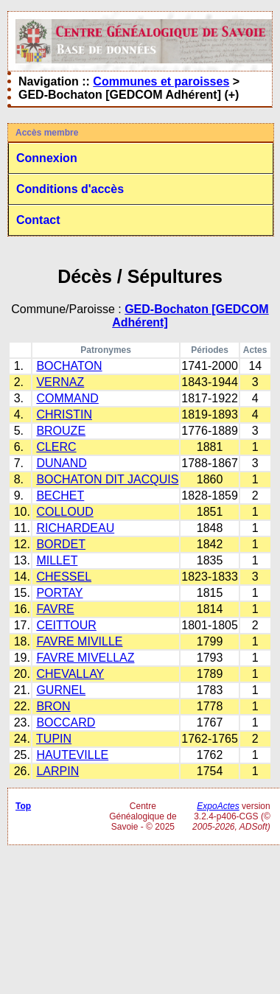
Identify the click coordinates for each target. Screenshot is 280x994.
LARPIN (57, 771)
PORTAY (59, 593)
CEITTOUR (66, 625)
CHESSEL (63, 576)
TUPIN (53, 738)
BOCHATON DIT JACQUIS (107, 479)
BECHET (60, 495)
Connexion (46, 158)
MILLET (56, 560)
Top (23, 806)
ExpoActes (218, 806)
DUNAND (61, 463)
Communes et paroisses (161, 81)
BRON (53, 706)
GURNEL (60, 690)
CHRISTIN (64, 414)
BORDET (60, 544)
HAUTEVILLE (72, 755)
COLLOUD (64, 511)
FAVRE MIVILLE (79, 641)
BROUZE (60, 430)
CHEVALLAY (70, 674)
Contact (38, 220)
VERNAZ (60, 382)
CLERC (56, 447)
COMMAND (67, 398)
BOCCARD (65, 722)
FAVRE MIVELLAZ (85, 657)
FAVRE (55, 609)
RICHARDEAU (75, 528)
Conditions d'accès (70, 189)
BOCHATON (69, 366)
